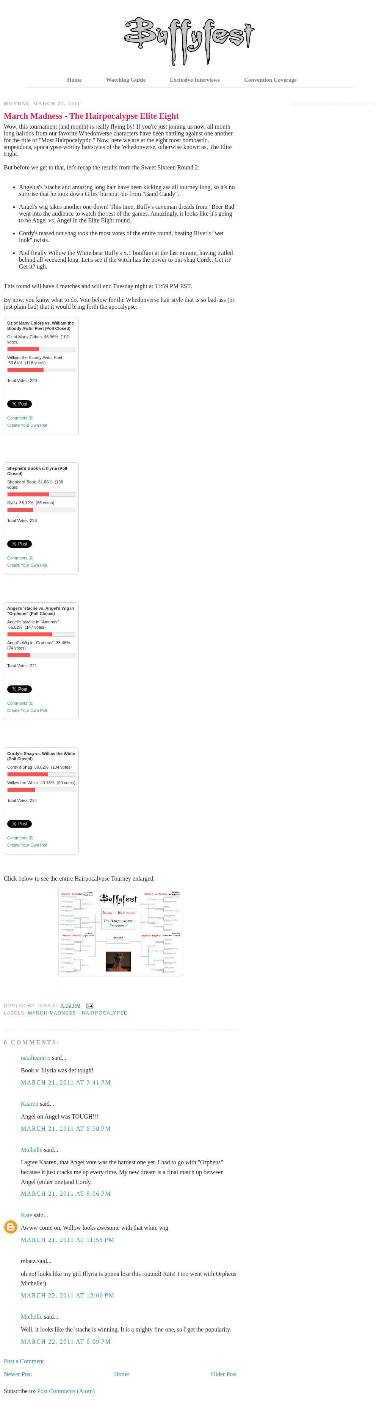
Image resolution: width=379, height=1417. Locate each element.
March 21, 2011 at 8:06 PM (66, 1193)
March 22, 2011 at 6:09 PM (66, 1341)
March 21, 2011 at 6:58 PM (66, 1128)
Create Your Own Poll (27, 425)
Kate (26, 1215)
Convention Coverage (270, 80)
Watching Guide (126, 80)
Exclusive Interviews (195, 80)
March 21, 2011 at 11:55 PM (67, 1240)
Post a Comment (24, 1361)
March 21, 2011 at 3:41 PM (66, 1082)
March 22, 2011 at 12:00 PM (68, 1295)
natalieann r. (35, 1058)
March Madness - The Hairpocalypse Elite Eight (91, 116)
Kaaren (29, 1103)
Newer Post (18, 1374)
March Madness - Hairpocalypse (78, 1013)
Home (74, 80)
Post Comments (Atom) (66, 1391)
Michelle (31, 1150)
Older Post (224, 1374)
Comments (20, 418)
